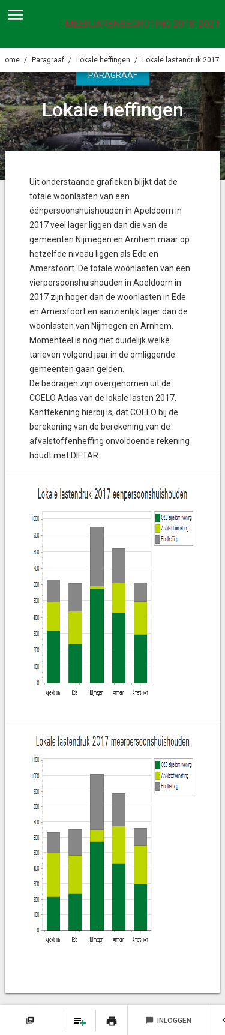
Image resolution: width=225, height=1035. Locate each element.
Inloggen (168, 1020)
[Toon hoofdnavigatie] (15, 15)
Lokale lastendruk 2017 (181, 60)
